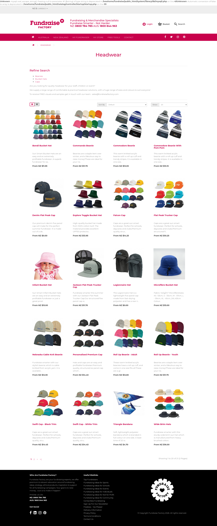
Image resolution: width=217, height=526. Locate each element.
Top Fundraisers (91, 479)
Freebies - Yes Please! (93, 507)
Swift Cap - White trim (85, 424)
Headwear (45, 45)
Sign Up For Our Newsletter (96, 504)
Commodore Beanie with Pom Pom (167, 146)
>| (41, 459)
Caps (37, 81)
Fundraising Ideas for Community (98, 498)
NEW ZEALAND (60, 37)
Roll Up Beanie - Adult (125, 354)
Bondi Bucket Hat (42, 145)
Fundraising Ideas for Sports (96, 482)
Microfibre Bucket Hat (166, 285)
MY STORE (98, 37)
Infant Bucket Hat (42, 285)
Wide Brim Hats (162, 424)
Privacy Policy (90, 513)
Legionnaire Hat (122, 285)
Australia (43, 37)
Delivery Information (93, 510)
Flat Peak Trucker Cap (166, 215)
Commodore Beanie (124, 145)
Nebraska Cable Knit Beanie (47, 354)
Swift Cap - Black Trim (44, 424)
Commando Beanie (83, 145)
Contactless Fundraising (94, 501)
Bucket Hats (41, 79)
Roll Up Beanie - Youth (166, 354)
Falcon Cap (119, 215)
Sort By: (102, 105)
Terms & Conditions (92, 516)
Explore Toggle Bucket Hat (87, 215)
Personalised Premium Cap (87, 354)
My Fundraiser (81, 37)
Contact (128, 37)
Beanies (39, 76)
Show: (155, 105)
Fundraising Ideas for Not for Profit (99, 495)
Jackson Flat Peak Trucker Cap (87, 286)
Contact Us (88, 519)
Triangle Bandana (123, 424)
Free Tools (114, 37)
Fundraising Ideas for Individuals (98, 492)
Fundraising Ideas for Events (96, 489)
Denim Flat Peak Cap (43, 215)
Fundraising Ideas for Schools (97, 485)
